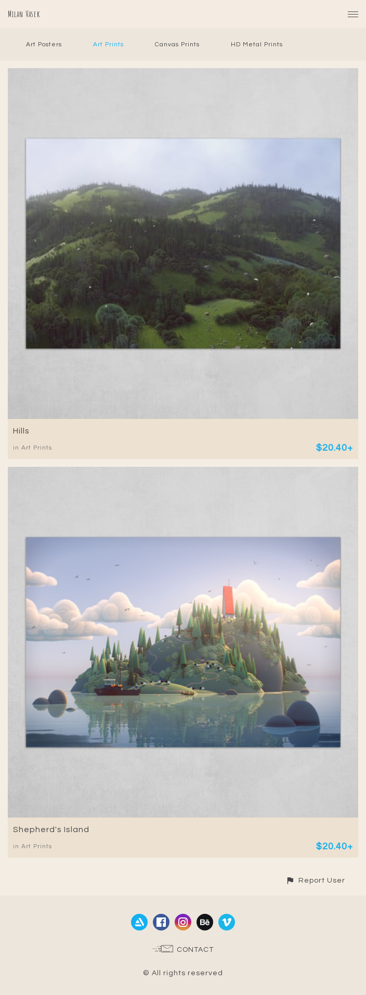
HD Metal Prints (257, 44)
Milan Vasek (24, 14)
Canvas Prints (177, 44)
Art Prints (108, 44)
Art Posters (44, 44)
